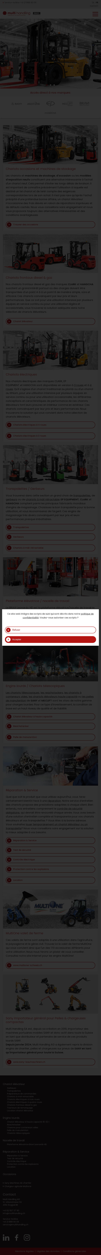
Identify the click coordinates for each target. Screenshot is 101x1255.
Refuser (16, 630)
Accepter (16, 639)
